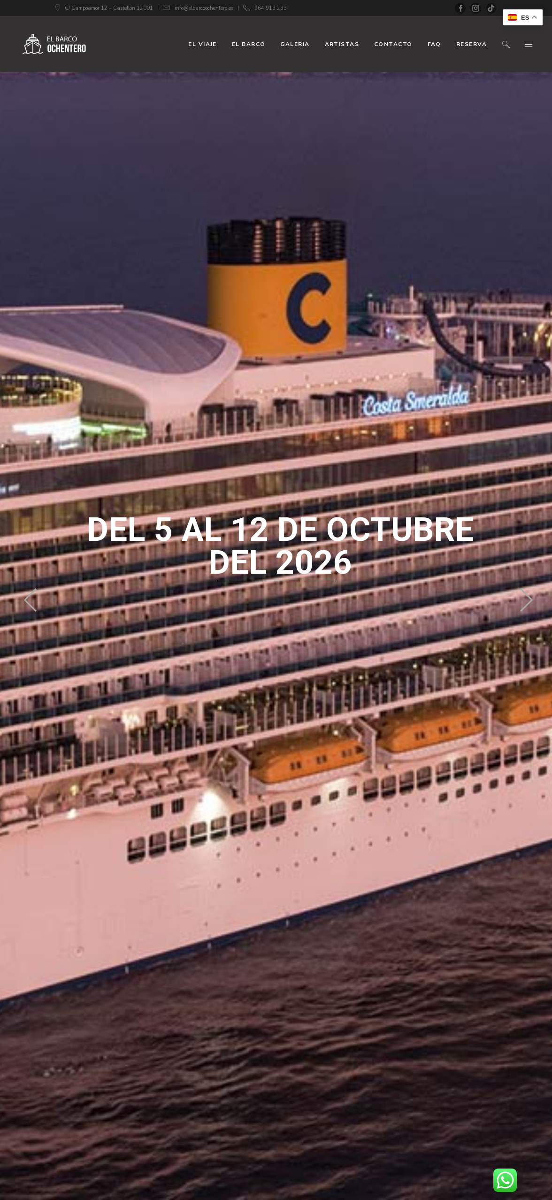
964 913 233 (270, 8)
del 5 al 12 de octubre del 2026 (280, 546)
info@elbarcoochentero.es (204, 8)
